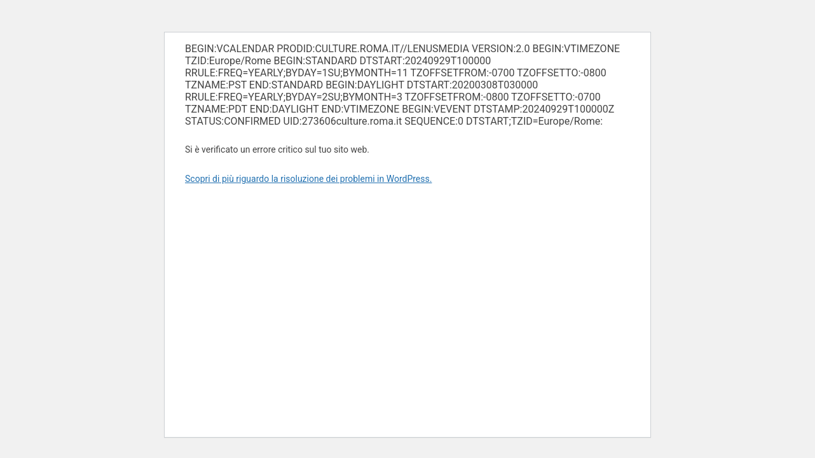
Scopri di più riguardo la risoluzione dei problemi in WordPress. (308, 179)
